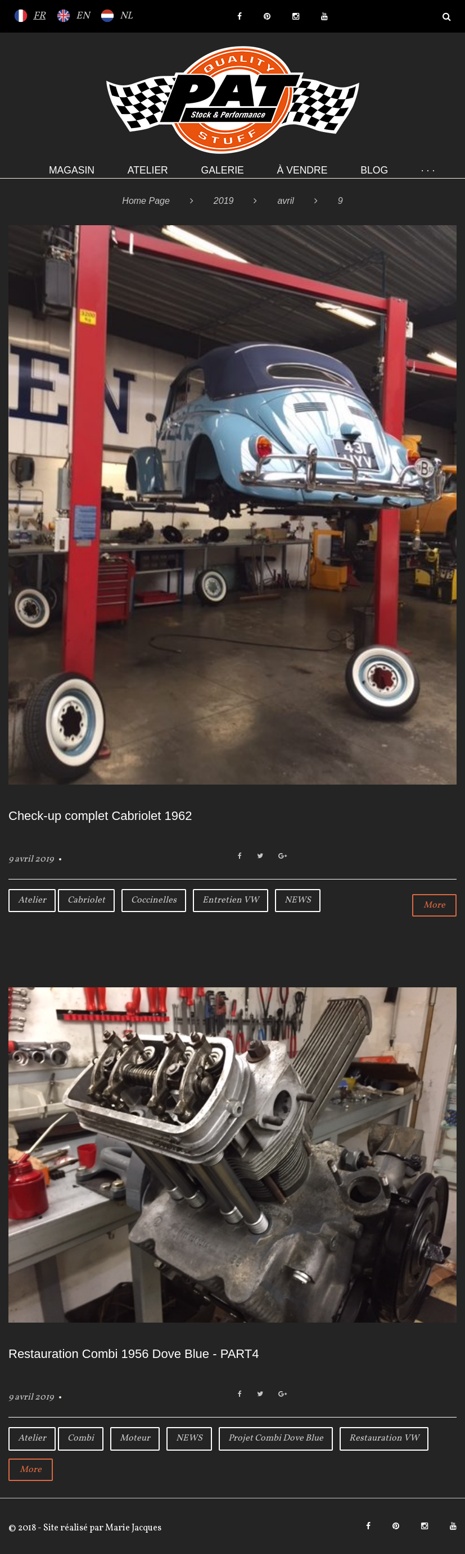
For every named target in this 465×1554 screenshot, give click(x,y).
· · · (428, 170)
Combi (80, 1438)
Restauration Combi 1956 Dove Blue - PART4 (133, 1354)
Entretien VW (230, 900)
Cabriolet (86, 900)
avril (285, 201)
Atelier (148, 170)
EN (82, 16)
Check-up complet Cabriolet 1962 (100, 816)
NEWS (298, 900)
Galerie (222, 170)
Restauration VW (384, 1438)
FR (39, 16)
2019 (224, 201)
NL (126, 16)
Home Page (146, 201)
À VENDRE (302, 170)
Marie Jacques (132, 1528)
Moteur (135, 1438)
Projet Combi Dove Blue (275, 1438)
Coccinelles (154, 900)
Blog (374, 170)
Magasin (71, 170)
